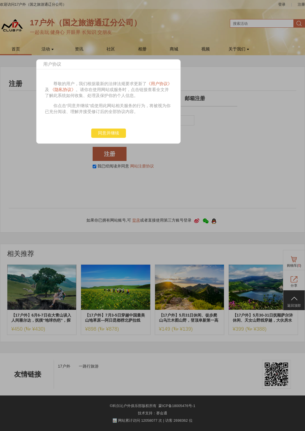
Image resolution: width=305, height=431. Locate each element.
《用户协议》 (159, 83)
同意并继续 (108, 133)
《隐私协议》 (63, 89)
